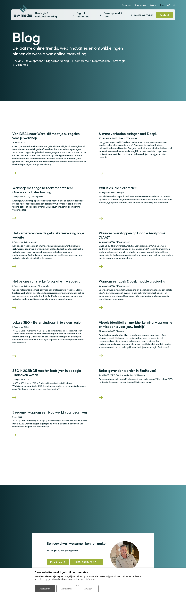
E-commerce (80, 61)
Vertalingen (132, 138)
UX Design (140, 380)
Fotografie (44, 289)
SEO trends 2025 (28, 388)
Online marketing (28, 335)
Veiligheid (21, 64)
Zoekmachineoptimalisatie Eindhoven (65, 335)
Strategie (119, 61)
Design (17, 61)
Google (42, 335)
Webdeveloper (54, 431)
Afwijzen (88, 588)
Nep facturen (101, 61)
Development (33, 61)
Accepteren (44, 588)
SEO (16, 335)
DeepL (122, 138)
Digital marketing (57, 61)
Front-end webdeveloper (75, 431)
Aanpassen (66, 588)
